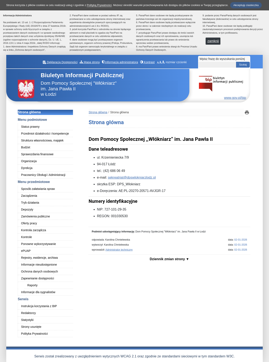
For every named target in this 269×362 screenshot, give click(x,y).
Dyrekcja (26, 168)
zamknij (213, 41)
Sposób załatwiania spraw (38, 188)
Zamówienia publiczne (35, 216)
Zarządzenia (29, 195)
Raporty (32, 285)
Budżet (25, 147)
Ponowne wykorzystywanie (38, 244)
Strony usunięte (31, 326)
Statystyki (27, 320)
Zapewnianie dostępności (37, 278)
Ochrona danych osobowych (39, 271)
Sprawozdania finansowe (37, 154)
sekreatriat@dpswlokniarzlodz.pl (132, 177)
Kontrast (147, 62)
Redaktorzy (28, 313)
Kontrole (26, 237)
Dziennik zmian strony (168, 259)
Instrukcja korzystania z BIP (39, 306)
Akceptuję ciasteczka (246, 5)
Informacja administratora (120, 62)
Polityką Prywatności (99, 5)
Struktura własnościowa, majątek (42, 140)
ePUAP (26, 250)
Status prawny (30, 126)
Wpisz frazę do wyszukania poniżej (222, 59)
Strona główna (29, 112)
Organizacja (29, 161)
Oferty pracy (29, 223)
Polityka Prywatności (34, 333)
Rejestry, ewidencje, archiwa (39, 257)
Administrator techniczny (119, 249)
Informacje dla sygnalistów (38, 292)
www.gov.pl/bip (235, 98)
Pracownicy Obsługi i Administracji (43, 175)
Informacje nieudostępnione (39, 264)
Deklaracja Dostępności (60, 62)
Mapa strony (90, 62)
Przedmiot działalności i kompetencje (45, 133)
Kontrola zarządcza (33, 230)
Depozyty (27, 209)
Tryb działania (30, 202)
